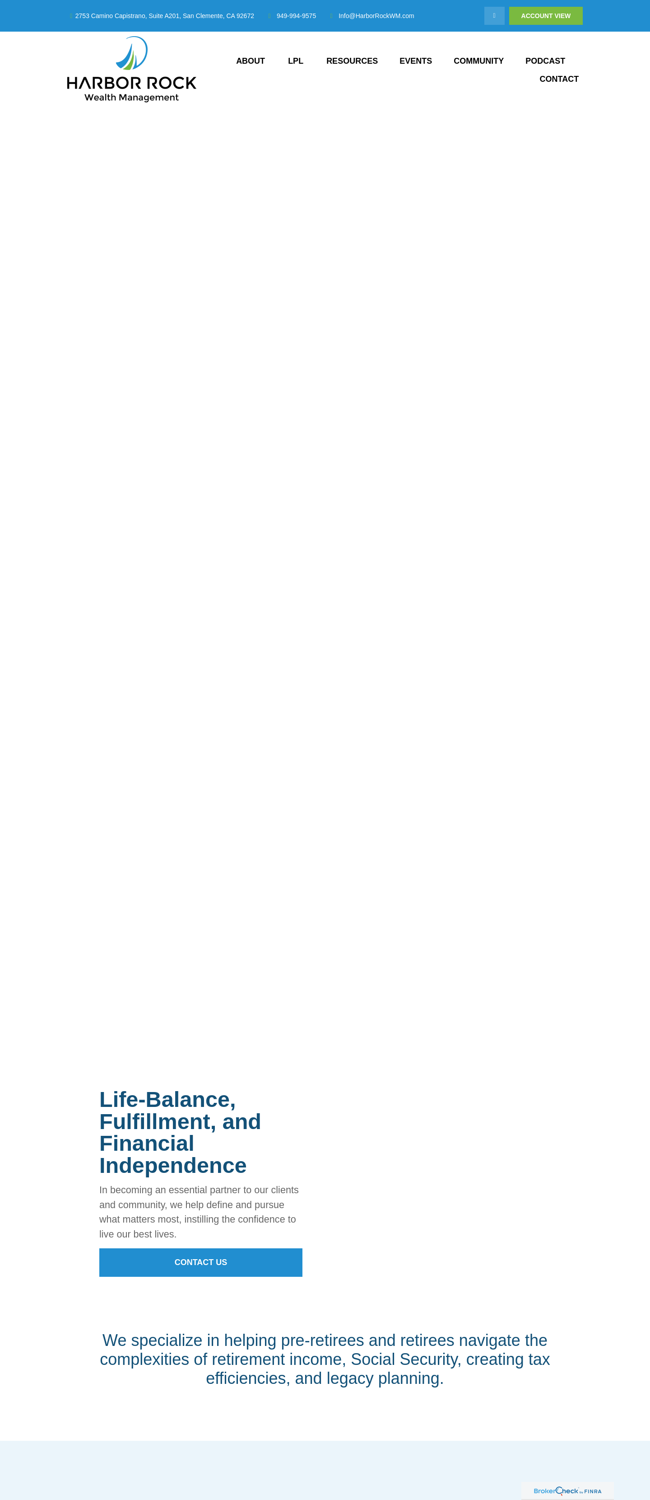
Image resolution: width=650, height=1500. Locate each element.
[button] (250, 61)
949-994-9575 (290, 15)
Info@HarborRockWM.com (370, 15)
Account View (546, 15)
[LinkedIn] (494, 16)
